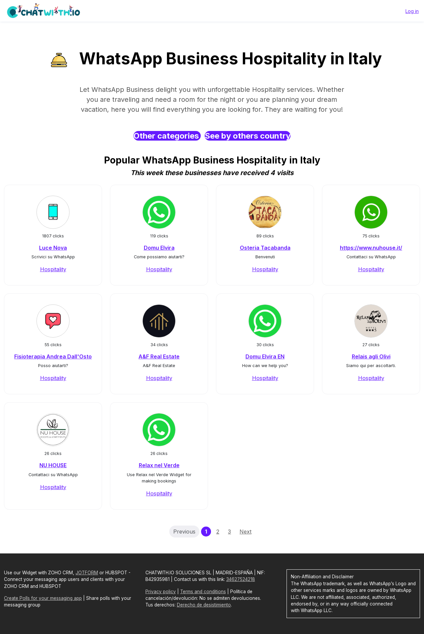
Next (245, 531)
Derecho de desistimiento (204, 604)
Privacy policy (160, 591)
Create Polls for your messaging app (43, 598)
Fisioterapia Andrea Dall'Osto (53, 356)
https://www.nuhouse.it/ (371, 247)
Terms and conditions (203, 591)
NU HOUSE (53, 465)
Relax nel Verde (159, 465)
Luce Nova (53, 247)
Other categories (167, 136)
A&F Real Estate (159, 356)
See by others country (248, 136)
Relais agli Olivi (371, 356)
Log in (412, 11)
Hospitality (53, 269)
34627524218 (240, 579)
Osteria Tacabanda (265, 247)
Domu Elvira (159, 247)
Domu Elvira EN (265, 356)
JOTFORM (87, 572)
